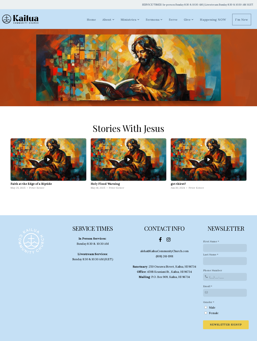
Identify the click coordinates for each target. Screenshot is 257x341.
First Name (210, 241)
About (108, 19)
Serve (173, 19)
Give (189, 19)
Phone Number (212, 270)
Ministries (130, 19)
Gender (207, 302)
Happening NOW (213, 19)
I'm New (241, 19)
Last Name (209, 254)
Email (206, 286)
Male (212, 307)
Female (213, 313)
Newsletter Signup (226, 324)
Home (91, 19)
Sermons (154, 19)
